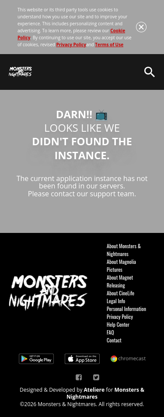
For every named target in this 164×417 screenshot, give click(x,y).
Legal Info (116, 300)
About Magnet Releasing (120, 281)
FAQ (110, 332)
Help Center (118, 324)
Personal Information (126, 308)
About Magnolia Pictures (121, 265)
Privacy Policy (71, 44)
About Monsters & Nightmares (124, 249)
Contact (114, 340)
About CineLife (120, 293)
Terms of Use (109, 44)
